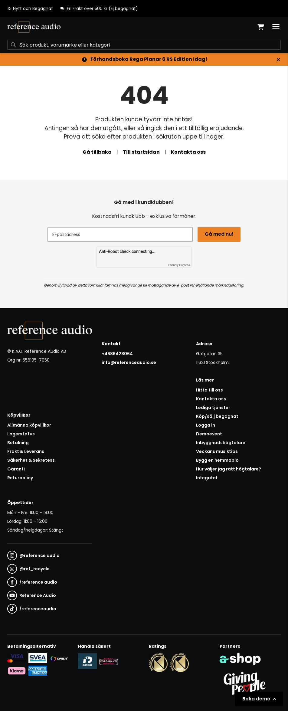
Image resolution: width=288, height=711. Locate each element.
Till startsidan (141, 152)
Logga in (205, 425)
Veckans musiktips (217, 451)
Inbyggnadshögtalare (220, 443)
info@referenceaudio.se (129, 362)
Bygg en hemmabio (217, 460)
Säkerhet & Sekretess (31, 460)
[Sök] (144, 45)
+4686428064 (117, 354)
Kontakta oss (188, 152)
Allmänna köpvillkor (29, 425)
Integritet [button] (207, 478)
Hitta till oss (209, 390)
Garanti (16, 469)
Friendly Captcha (179, 265)
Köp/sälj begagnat (217, 416)
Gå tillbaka (97, 152)
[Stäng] (278, 59)
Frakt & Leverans (25, 451)
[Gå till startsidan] (34, 27)
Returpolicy (20, 478)
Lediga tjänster (213, 408)
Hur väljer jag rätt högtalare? (228, 469)
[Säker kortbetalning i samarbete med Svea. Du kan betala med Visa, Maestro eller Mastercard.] (16, 658)
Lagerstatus (21, 434)
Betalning (18, 443)
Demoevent (209, 434)
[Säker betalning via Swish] (59, 658)
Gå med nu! (219, 234)
